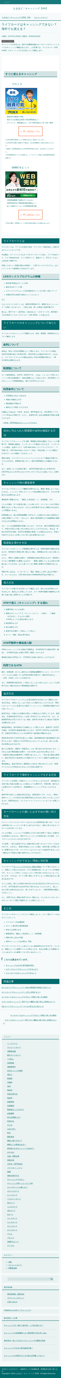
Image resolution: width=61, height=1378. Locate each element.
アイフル (10, 1246)
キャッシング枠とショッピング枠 (20, 1183)
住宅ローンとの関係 (15, 1071)
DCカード (11, 1203)
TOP (16, 17)
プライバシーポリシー (15, 1298)
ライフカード (12, 1218)
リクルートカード (14, 1199)
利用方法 (10, 1121)
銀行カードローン (14, 1055)
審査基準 (10, 1137)
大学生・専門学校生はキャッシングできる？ (20, 423)
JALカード (11, 1211)
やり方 (9, 1125)
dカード (10, 1214)
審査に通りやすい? (14, 1141)
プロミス (10, 1238)
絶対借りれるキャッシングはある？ (20, 1148)
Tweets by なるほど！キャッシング (17, 1310)
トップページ (12, 1043)
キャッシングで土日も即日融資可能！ (18, 1348)
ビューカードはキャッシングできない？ (21, 973)
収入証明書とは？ (14, 1117)
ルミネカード (12, 1222)
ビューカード (12, 1195)
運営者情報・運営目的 (15, 1294)
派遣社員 (10, 1160)
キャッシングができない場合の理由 (27, 867)
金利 (9, 1086)
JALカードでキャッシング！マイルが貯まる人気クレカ (23, 1006)
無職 (9, 1172)
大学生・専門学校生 (15, 1164)
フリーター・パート (15, 1168)
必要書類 (10, 1113)
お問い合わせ (12, 1302)
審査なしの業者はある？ (16, 1144)
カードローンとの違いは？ (17, 1187)
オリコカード (12, 1230)
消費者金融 (11, 1051)
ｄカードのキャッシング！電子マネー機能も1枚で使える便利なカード (28, 1002)
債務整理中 (11, 1067)
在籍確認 (10, 1106)
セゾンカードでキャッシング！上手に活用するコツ (21, 992)
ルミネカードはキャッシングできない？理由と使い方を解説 (25, 997)
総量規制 (10, 1102)
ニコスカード (12, 1207)
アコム (9, 1234)
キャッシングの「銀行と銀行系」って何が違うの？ (23, 1325)
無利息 (9, 1090)
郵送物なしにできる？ (15, 1109)
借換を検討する (13, 1176)
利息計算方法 (12, 1094)
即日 (9, 1133)
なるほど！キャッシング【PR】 (30, 8)
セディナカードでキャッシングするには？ (22, 969)
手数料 (9, 1082)
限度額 (9, 1078)
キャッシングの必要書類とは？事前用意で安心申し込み (25, 1333)
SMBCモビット (13, 1242)
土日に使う (11, 1129)
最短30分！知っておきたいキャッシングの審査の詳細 (24, 1340)
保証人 (9, 1075)
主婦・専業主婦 (13, 1156)
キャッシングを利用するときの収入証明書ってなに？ (24, 1356)
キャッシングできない (15, 1179)
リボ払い (10, 1059)
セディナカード (13, 1191)
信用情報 (10, 1063)
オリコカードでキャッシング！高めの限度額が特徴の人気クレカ (26, 987)
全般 (10, 1262)
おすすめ (10, 1152)
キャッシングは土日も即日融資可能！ (20, 965)
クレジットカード (8, 41)
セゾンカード (12, 1226)
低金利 (9, 1098)
